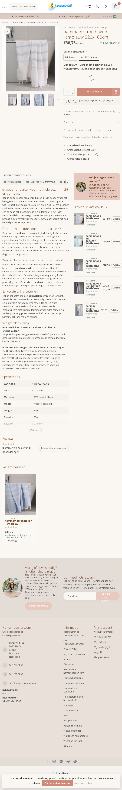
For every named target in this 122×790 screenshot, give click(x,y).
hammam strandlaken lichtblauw (18, 522)
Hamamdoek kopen (73, 683)
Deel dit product (103, 137)
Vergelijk (12, 541)
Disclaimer (68, 664)
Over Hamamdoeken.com (73, 642)
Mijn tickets (100, 641)
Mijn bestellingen (102, 636)
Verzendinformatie (72, 725)
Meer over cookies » (83, 783)
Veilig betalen (70, 720)
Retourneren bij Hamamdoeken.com (73, 633)
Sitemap (67, 746)
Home (5, 22)
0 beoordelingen (100, 27)
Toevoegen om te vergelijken (77, 137)
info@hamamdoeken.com (22, 683)
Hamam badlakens (73, 677)
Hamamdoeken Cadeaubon (71, 690)
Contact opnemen (38, 605)
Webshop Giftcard (72, 740)
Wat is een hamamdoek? (76, 735)
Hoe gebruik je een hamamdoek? (73, 698)
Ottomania (69, 27)
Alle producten (101, 657)
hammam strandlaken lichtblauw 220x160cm (35, 22)
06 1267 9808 (16, 665)
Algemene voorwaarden (75, 654)
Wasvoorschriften (72, 730)
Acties (66, 659)
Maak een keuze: (74, 51)
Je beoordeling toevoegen (53, 447)
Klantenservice (70, 710)
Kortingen (68, 705)
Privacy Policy (70, 648)
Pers (65, 715)
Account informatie (104, 631)
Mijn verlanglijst (102, 647)
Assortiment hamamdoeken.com (73, 671)
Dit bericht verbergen (57, 783)
